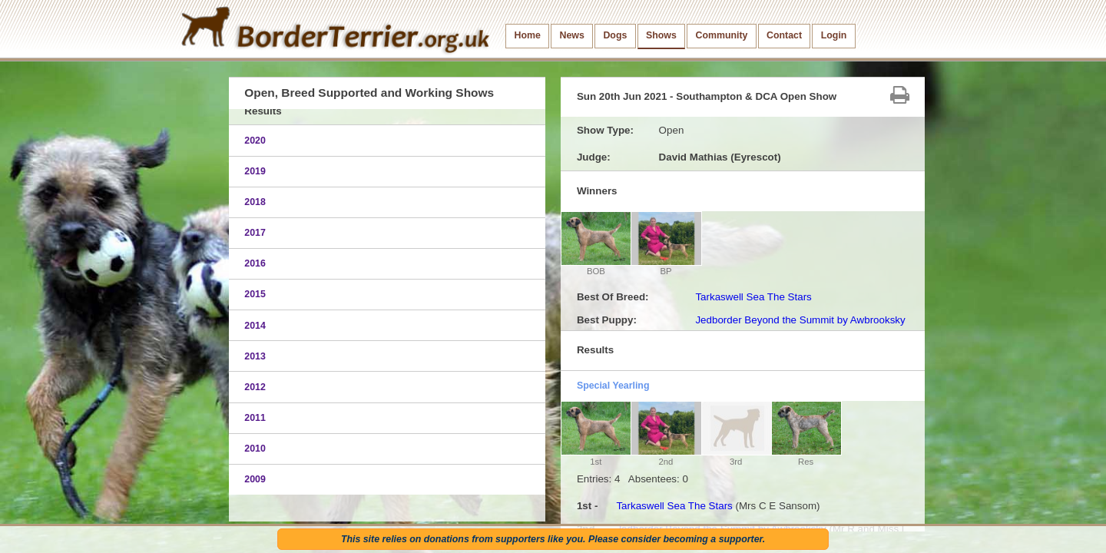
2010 (255, 448)
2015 (255, 294)
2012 (255, 387)
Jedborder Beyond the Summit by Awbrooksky (800, 320)
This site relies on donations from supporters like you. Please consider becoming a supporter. (553, 539)
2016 (255, 263)
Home (528, 35)
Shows (661, 35)
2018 (255, 202)
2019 (255, 171)
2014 (255, 325)
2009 (255, 479)
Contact (784, 35)
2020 (255, 140)
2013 (255, 356)
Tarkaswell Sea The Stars (753, 297)
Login (834, 35)
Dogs (615, 35)
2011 (255, 417)
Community (721, 35)
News (571, 35)
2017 (255, 232)
